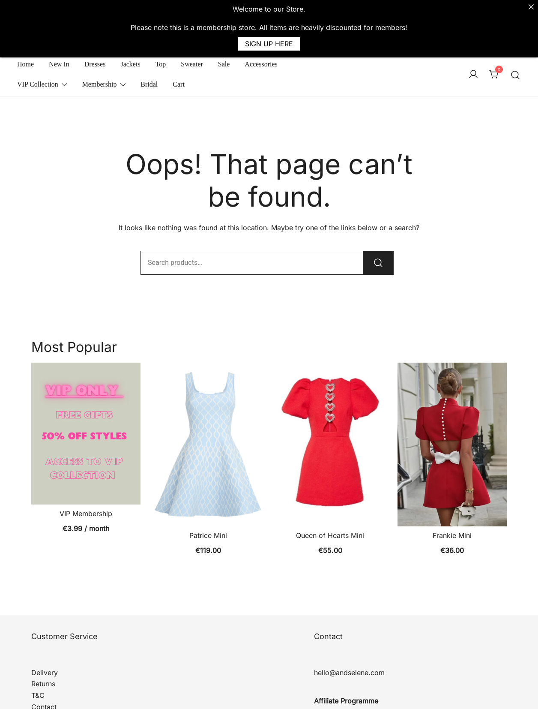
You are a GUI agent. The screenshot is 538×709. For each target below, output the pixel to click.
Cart (179, 63)
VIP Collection (37, 63)
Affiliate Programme (346, 680)
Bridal (149, 63)
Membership (99, 63)
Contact (44, 686)
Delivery (44, 651)
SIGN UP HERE (269, 43)
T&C (38, 674)
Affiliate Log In (337, 691)
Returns (43, 662)
